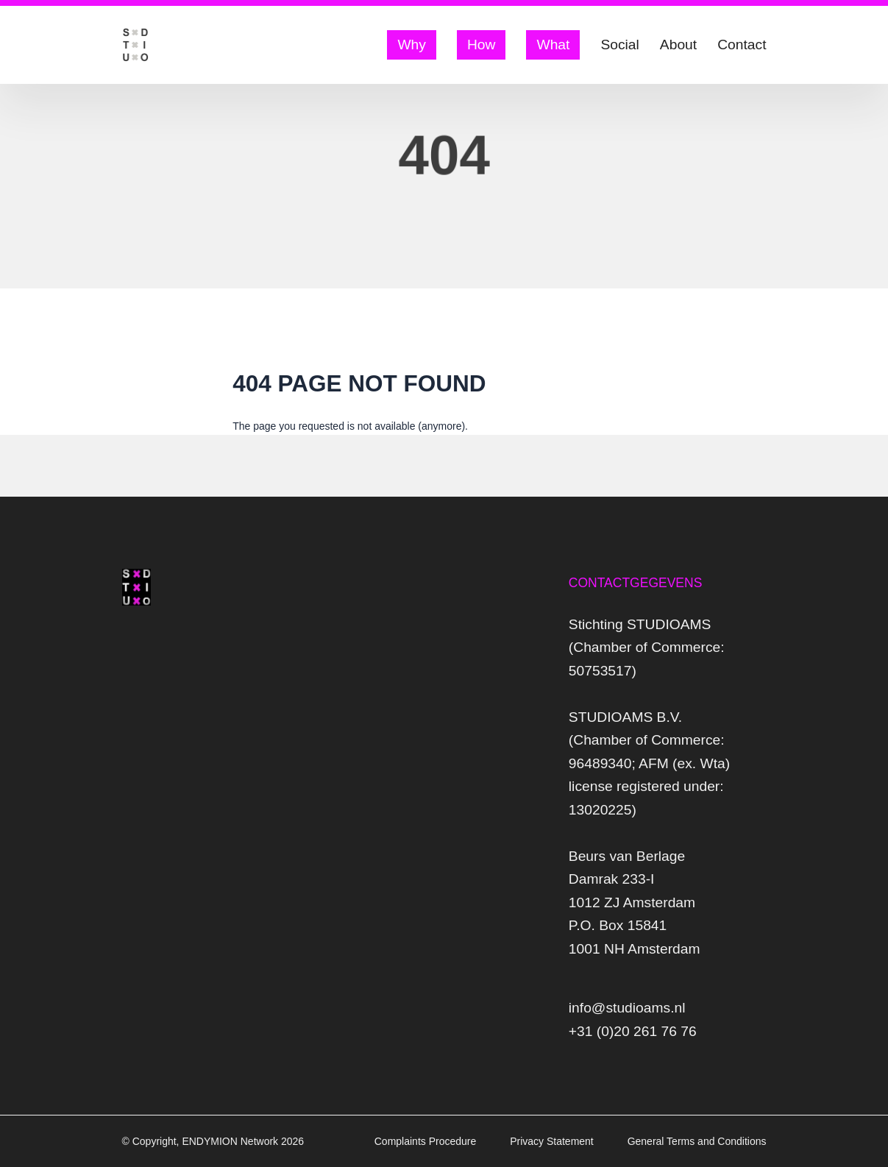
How (481, 44)
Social (619, 44)
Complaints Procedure (426, 1141)
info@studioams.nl (627, 1007)
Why (411, 44)
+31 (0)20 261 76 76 (633, 1031)
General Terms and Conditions (697, 1141)
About (678, 44)
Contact (741, 44)
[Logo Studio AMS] (135, 44)
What (552, 44)
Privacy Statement (553, 1141)
